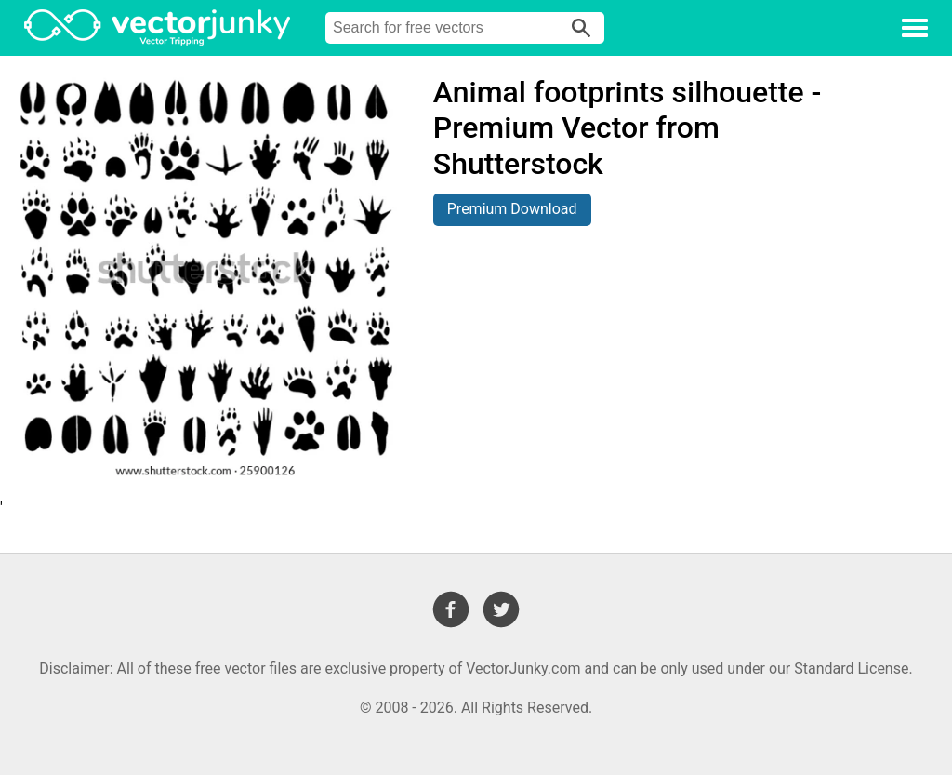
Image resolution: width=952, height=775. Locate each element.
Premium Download (512, 209)
